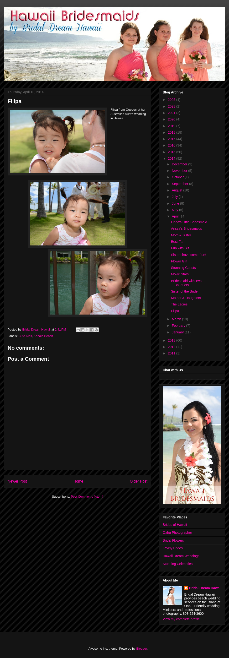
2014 (172, 158)
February (179, 325)
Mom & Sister (181, 235)
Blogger (141, 648)
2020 (172, 119)
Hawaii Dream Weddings (181, 556)
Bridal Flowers (173, 540)
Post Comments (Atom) (87, 496)
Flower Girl (179, 261)
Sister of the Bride (184, 291)
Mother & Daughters (186, 298)
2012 (172, 347)
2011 (172, 353)
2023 (172, 106)
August (177, 190)
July (175, 197)
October (178, 177)
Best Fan (177, 242)
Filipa (175, 311)
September (180, 184)
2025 (172, 100)
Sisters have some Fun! (188, 255)
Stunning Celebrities (178, 564)
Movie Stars (180, 274)
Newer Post (17, 481)
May (175, 210)
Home (78, 481)
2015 (172, 152)
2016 (172, 145)
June (176, 203)
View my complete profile (181, 619)
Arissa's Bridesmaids (186, 228)
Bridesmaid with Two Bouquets (186, 283)
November (180, 171)
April (175, 216)
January (178, 332)
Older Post (138, 481)
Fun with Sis (180, 248)
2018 (172, 132)
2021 (172, 113)
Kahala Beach (43, 336)
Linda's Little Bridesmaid (189, 222)
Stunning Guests (183, 268)
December (180, 164)
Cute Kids (25, 336)
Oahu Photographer (177, 532)
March (177, 319)
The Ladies (179, 304)
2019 (172, 126)
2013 (172, 340)
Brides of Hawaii (175, 525)
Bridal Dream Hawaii (205, 588)
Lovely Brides (173, 548)
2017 (172, 139)
